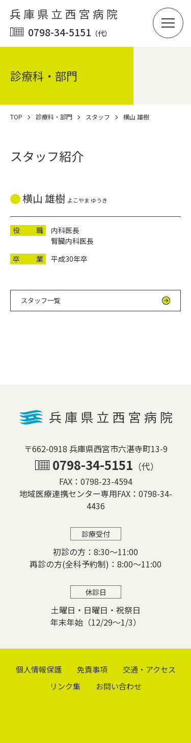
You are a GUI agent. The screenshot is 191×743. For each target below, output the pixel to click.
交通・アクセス (149, 669)
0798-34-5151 (69, 32)
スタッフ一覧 (41, 300)
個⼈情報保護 (39, 669)
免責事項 (92, 669)
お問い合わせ (119, 686)
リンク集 (65, 686)
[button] (168, 23)
